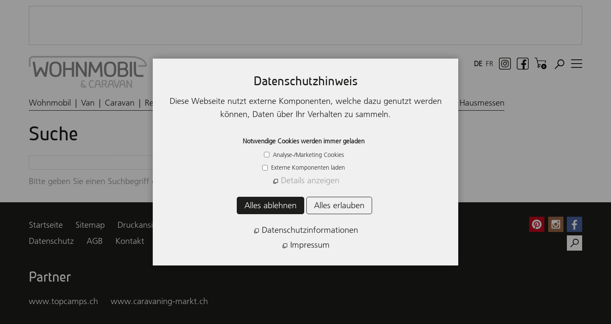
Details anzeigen (310, 180)
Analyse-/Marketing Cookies (307, 155)
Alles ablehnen (270, 205)
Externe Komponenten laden (307, 167)
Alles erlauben (339, 205)
